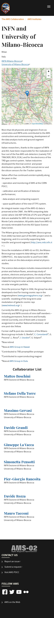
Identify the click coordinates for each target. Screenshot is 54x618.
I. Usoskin (25, 338)
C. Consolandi (41, 334)
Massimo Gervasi (18, 410)
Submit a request (13, 567)
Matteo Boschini (17, 376)
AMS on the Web (12, 602)
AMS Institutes (34, 19)
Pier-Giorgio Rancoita (22, 479)
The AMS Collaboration (13, 19)
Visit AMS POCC (11, 572)
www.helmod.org (11, 305)
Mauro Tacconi (16, 513)
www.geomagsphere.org (31, 296)
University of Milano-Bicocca (16, 64)
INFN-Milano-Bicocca (13, 61)
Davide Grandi (16, 427)
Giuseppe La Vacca (19, 444)
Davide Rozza (15, 496)
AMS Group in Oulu (19, 361)
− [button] (49, 76)
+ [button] (49, 72)
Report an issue (12, 561)
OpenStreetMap (37, 124)
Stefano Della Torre (20, 393)
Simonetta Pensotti (19, 462)
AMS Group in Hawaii (20, 347)
